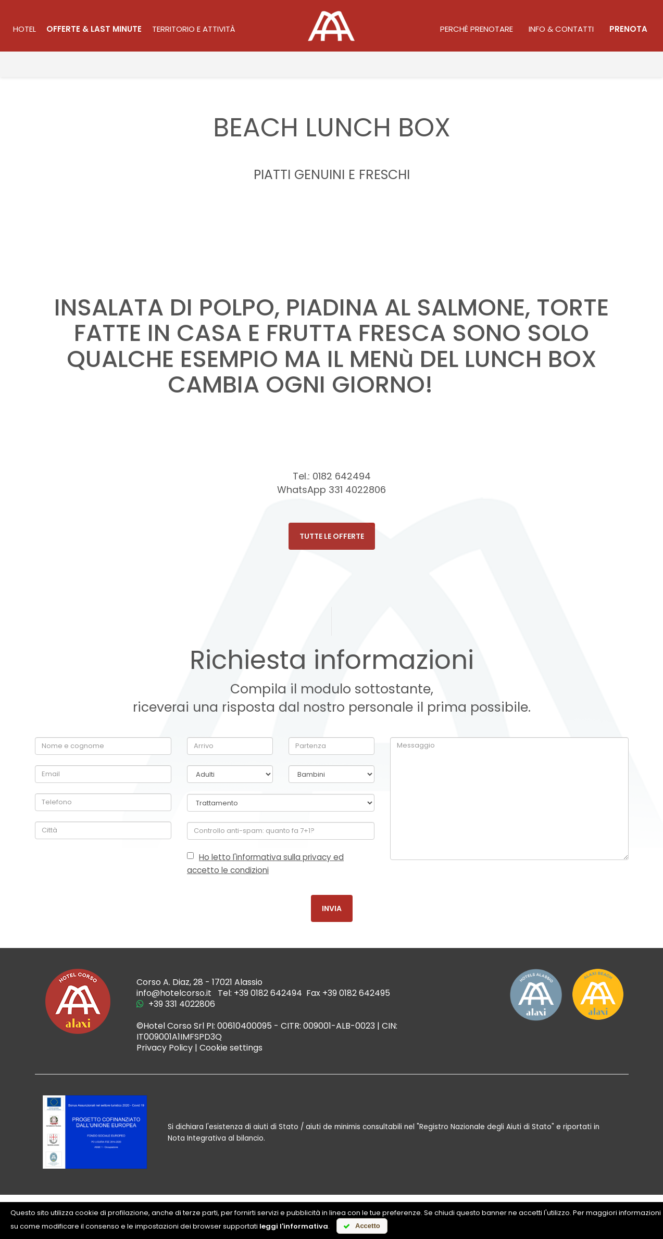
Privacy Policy (164, 1048)
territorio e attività (193, 28)
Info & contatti (561, 28)
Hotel (24, 28)
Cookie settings (230, 1048)
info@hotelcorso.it (173, 993)
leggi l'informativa (293, 1226)
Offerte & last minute (94, 28)
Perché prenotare (476, 28)
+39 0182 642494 (268, 993)
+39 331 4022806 (175, 1004)
